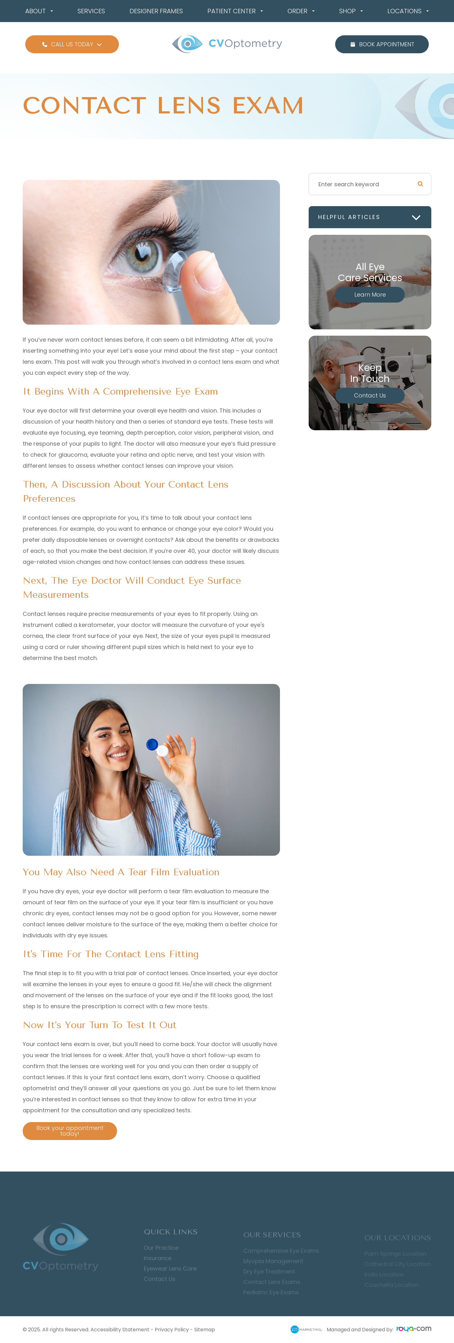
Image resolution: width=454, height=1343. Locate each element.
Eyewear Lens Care (170, 1278)
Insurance (158, 1267)
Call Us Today (72, 44)
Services (91, 11)
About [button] (39, 11)
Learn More (370, 294)
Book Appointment (382, 44)
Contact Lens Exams (271, 1290)
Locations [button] (408, 11)
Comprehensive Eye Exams (281, 1259)
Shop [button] (351, 11)
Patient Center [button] (235, 11)
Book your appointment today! (64, 1130)
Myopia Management (273, 1269)
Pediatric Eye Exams (271, 1300)
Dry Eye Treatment (269, 1279)
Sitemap (204, 1329)
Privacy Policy (172, 1329)
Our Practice (161, 1257)
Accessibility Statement (119, 1329)
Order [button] (301, 11)
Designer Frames (156, 11)
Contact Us (370, 395)
